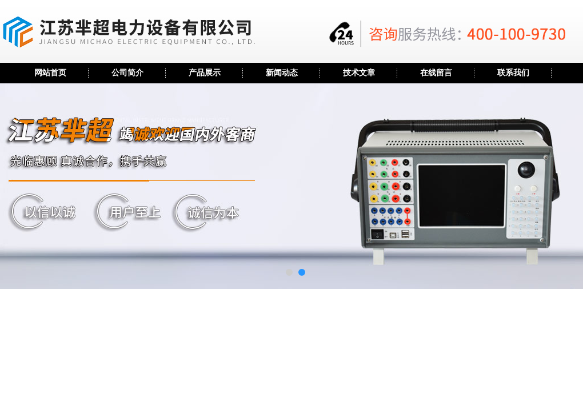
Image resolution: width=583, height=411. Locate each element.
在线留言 (436, 72)
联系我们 (513, 72)
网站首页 (50, 72)
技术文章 (359, 72)
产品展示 (205, 72)
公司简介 (127, 72)
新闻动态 (282, 72)
